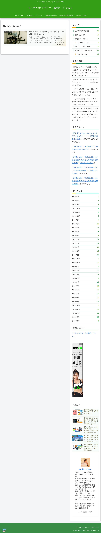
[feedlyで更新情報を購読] (89, 512)
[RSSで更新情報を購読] (91, 512)
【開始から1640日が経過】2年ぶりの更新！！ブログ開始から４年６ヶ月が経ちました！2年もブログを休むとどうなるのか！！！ (85, 71)
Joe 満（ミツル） (86, 163)
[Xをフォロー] (81, 512)
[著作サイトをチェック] (79, 512)
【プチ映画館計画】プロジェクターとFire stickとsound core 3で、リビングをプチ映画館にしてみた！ (85, 102)
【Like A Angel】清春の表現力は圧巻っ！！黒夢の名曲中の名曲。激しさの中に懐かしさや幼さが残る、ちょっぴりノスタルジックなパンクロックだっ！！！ (85, 114)
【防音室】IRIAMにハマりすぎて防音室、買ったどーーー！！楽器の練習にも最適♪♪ (85, 82)
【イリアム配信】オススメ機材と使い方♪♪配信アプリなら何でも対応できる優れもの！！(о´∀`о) (85, 92)
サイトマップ (95, 527)
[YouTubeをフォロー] (86, 512)
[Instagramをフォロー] (84, 512)
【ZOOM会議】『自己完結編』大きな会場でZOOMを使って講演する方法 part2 (85, 160)
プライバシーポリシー (83, 527)
